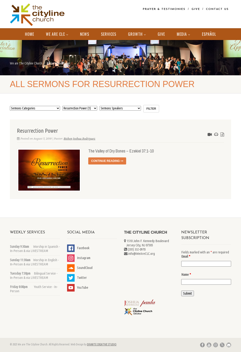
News (84, 34)
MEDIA (183, 34)
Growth (137, 34)
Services (108, 34)
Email (185, 256)
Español (209, 34)
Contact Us (217, 9)
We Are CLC (57, 34)
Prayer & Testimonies (164, 9)
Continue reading (107, 161)
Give (196, 9)
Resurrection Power (37, 131)
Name (186, 274)
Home (29, 34)
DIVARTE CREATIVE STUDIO (101, 344)
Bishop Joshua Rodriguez (79, 138)
